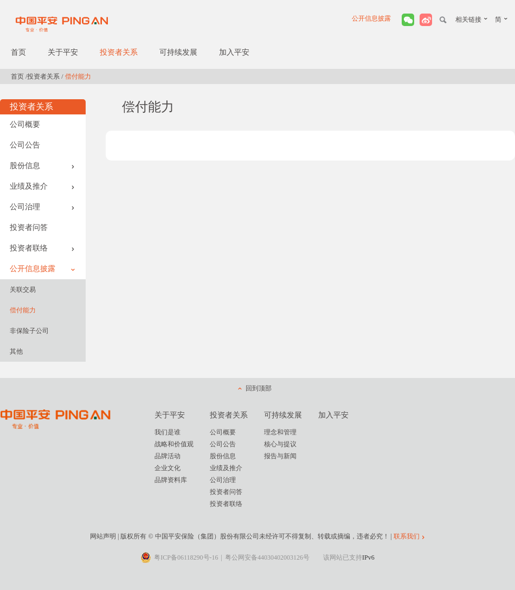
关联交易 (23, 289)
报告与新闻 (280, 456)
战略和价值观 (174, 444)
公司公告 (25, 145)
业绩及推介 (42, 186)
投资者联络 (42, 248)
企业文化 (167, 468)
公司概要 (25, 124)
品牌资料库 (170, 480)
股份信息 (42, 166)
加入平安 (234, 52)
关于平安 (63, 52)
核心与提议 (280, 444)
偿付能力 (23, 310)
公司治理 (42, 207)
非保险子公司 (29, 331)
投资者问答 (29, 227)
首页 (18, 52)
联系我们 (407, 536)
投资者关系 (119, 52)
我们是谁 (167, 432)
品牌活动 (167, 456)
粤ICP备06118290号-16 (186, 557)
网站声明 (103, 536)
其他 (16, 351)
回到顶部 (259, 388)
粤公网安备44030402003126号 (267, 557)
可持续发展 (178, 52)
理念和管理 (280, 432)
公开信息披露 (371, 18)
